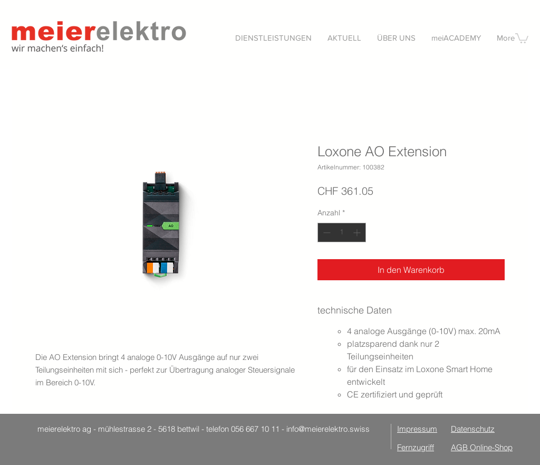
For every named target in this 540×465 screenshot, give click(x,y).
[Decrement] (325, 232)
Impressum (417, 429)
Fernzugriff (415, 447)
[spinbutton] (341, 232)
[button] (521, 37)
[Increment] (357, 232)
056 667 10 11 (255, 429)
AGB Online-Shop (482, 447)
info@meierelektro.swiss (328, 429)
